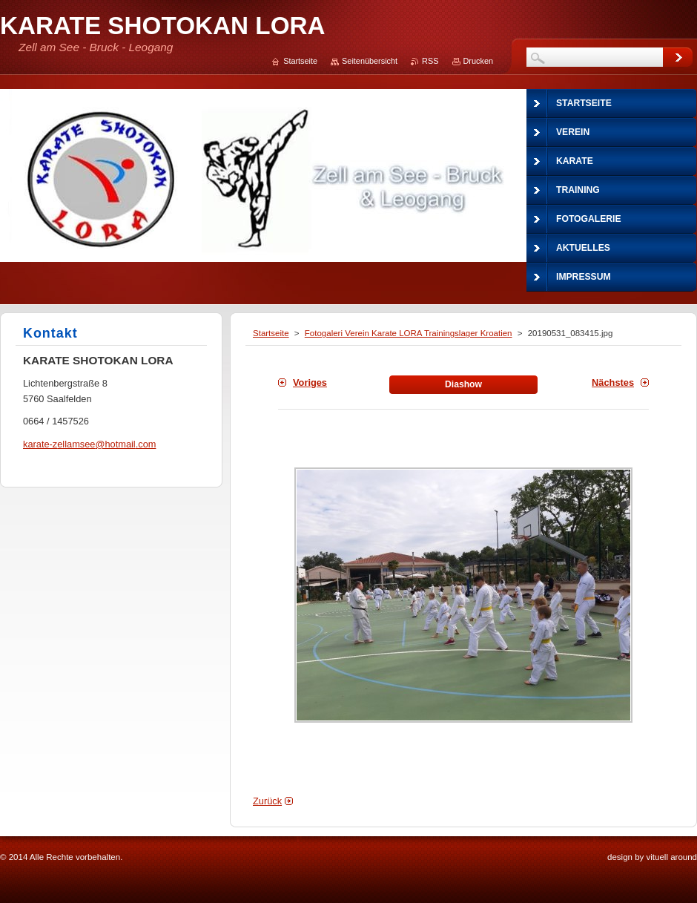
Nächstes (613, 382)
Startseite (271, 333)
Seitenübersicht (369, 60)
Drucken (478, 60)
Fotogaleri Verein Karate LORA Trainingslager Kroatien (408, 333)
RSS (430, 60)
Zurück (267, 801)
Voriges (310, 382)
